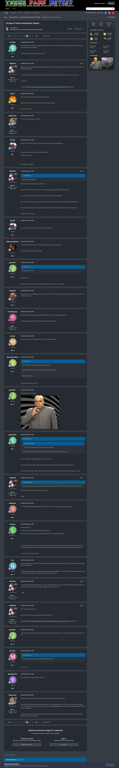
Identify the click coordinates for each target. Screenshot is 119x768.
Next (36, 36)
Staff (20, 13)
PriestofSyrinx (12, 312)
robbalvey (14, 28)
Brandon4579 (12, 674)
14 (29, 36)
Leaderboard (36, 13)
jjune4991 (12, 262)
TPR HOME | (88, 12)
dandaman (12, 503)
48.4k (13, 77)
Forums (6, 13)
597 (12, 108)
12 (24, 36)
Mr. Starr (12, 651)
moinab (12, 336)
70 (13, 56)
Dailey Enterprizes (12, 241)
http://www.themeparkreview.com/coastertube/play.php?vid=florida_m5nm (47, 87)
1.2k (13, 574)
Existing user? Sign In (100, 3)
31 (13, 154)
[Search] (94, 8)
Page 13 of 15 (46, 36)
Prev (10, 36)
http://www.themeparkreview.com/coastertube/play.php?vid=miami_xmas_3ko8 (48, 621)
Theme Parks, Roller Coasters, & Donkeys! (32, 29)
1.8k (13, 305)
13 (27, 36)
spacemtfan (12, 435)
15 (32, 36)
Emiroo (12, 93)
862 (12, 256)
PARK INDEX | (94, 12)
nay (12, 560)
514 (12, 449)
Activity (14, 8)
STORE (98, 12)
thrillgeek (12, 291)
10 (18, 36)
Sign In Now (64, 744)
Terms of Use (7, 766)
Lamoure (12, 524)
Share (70, 28)
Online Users (27, 13)
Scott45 (12, 140)
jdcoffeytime (110, 38)
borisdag (12, 42)
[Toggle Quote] (23, 175)
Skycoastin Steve (12, 357)
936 (12, 350)
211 (12, 538)
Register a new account (27, 744)
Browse (7, 9)
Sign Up (111, 3)
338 (12, 326)
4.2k (13, 371)
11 (21, 36)
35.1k (13, 130)
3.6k (13, 517)
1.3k (13, 277)
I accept (110, 765)
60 (13, 688)
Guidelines (13, 13)
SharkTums (12, 116)
